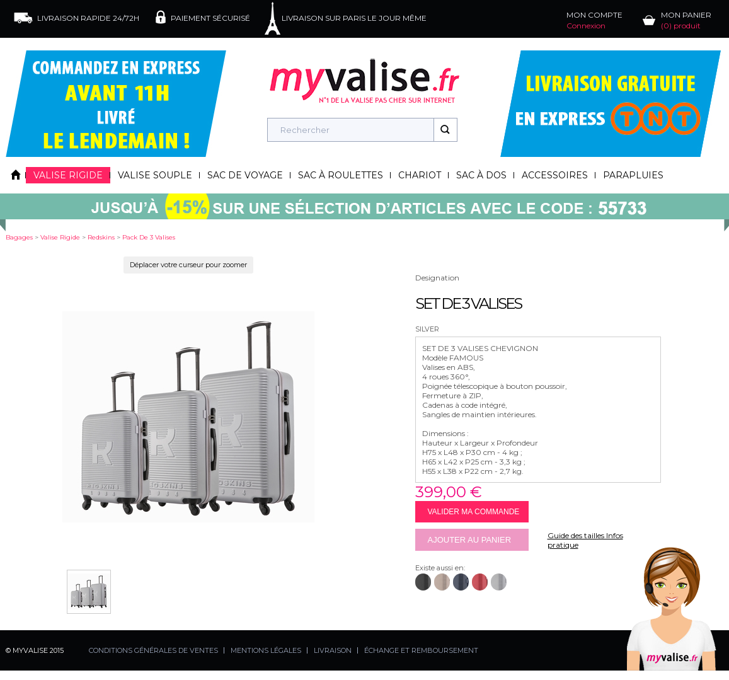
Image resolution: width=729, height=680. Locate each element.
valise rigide (60, 237)
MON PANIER (686, 20)
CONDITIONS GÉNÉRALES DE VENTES (153, 650)
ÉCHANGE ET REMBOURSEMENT (421, 650)
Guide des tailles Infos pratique (585, 540)
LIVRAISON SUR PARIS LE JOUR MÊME (354, 18)
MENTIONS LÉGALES (266, 650)
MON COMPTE (594, 20)
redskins (101, 237)
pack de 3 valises (148, 237)
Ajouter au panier (470, 540)
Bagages (19, 237)
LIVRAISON (333, 650)
